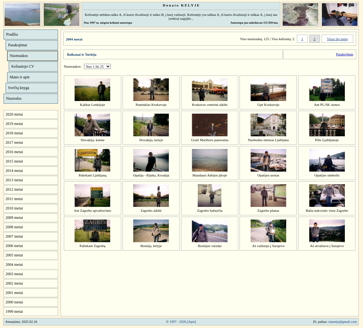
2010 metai (14, 208)
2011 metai (14, 199)
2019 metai (14, 123)
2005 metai (14, 255)
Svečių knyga (18, 87)
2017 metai (14, 142)
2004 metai (14, 264)
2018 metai (14, 133)
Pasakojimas (344, 54)
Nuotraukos (19, 55)
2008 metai (14, 227)
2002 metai (14, 283)
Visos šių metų (337, 39)
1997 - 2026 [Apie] (183, 321)
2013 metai (14, 180)
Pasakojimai (17, 45)
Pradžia (12, 34)
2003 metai (14, 274)
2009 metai (14, 217)
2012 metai (14, 189)
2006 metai (14, 245)
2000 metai (14, 302)
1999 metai (14, 311)
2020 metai (14, 114)
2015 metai (14, 161)
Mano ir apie (19, 77)
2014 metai (14, 170)
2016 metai (14, 152)
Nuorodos (13, 98)
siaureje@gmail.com (342, 321)
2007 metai (14, 236)
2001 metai (14, 292)
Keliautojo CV (22, 66)
